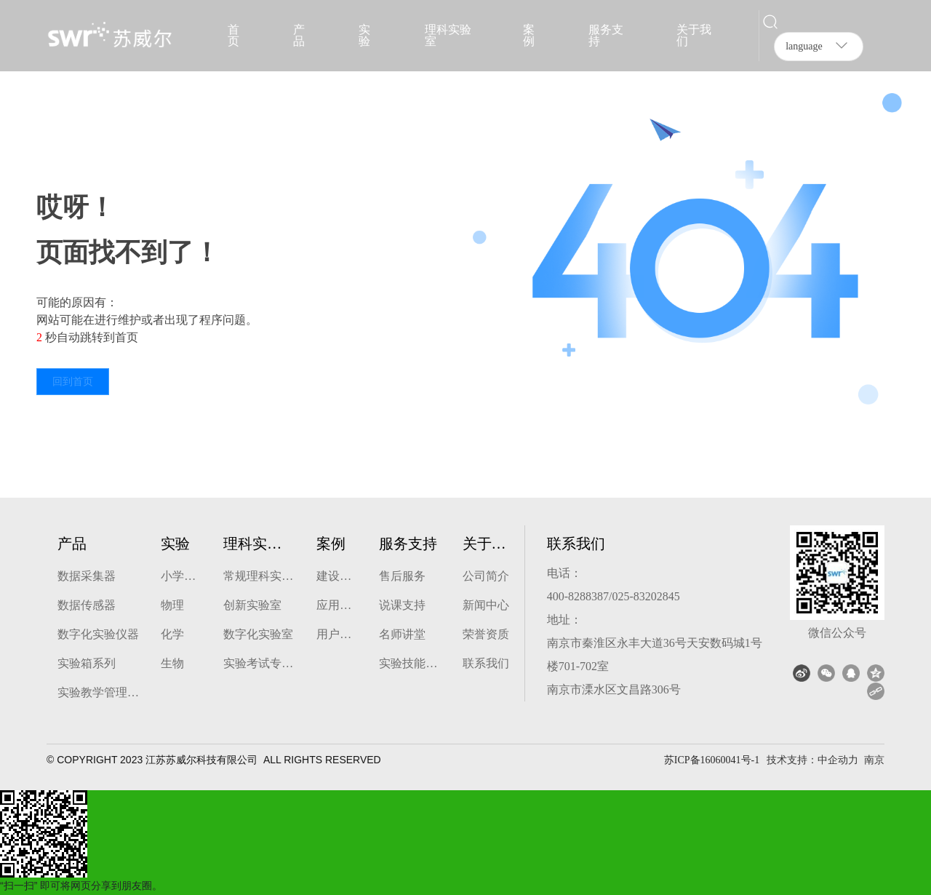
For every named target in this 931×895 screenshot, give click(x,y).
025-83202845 (645, 596)
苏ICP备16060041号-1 (711, 760)
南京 (874, 759)
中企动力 (838, 759)
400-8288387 (578, 596)
